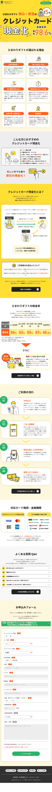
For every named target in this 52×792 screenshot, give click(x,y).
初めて (7, 669)
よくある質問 (42, 779)
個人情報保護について (23, 786)
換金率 (33, 779)
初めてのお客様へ (26, 290)
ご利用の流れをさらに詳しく (25, 496)
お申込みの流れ (23, 779)
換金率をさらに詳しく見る (25, 377)
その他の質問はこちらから (25, 599)
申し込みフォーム (30, 408)
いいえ (13, 709)
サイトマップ (32, 786)
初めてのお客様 (11, 779)
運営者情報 (15, 786)
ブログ (37, 786)
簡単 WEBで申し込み (46, 3)
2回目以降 (14, 669)
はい (7, 709)
